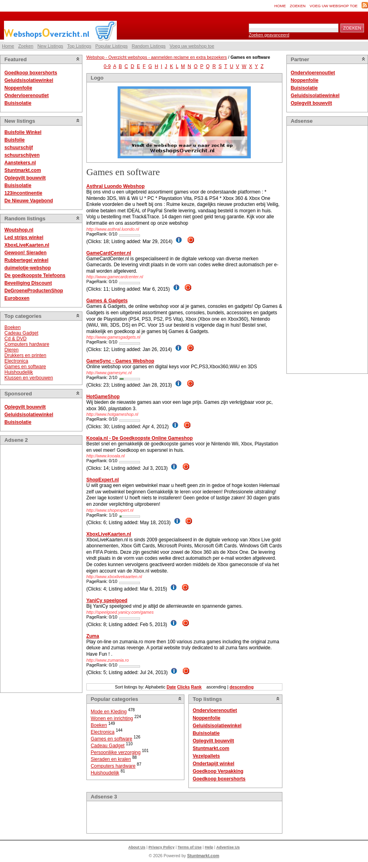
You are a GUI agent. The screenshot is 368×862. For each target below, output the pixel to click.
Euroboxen (17, 298)
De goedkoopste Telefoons (34, 275)
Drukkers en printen (25, 355)
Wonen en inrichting (112, 718)
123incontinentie (23, 193)
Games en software (25, 366)
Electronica (16, 361)
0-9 (107, 66)
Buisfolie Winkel (23, 132)
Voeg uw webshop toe (334, 6)
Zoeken (298, 6)
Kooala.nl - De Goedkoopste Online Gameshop (139, 438)
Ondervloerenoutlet (26, 95)
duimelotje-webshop (27, 268)
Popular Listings (111, 46)
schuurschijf (18, 147)
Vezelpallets (206, 756)
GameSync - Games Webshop (120, 361)
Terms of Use (190, 847)
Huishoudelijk (18, 372)
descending (242, 686)
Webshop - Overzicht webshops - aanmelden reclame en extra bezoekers (156, 57)
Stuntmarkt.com (22, 170)
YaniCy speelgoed (107, 600)
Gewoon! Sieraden (25, 252)
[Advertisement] (36, 568)
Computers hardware (26, 344)
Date (171, 686)
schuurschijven (22, 155)
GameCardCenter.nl (108, 253)
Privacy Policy (161, 847)
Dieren (11, 350)
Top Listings (79, 46)
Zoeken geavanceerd (269, 34)
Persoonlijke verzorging (116, 752)
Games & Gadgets (107, 300)
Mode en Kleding (109, 711)
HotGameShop (103, 396)
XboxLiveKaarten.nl (26, 245)
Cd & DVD (15, 338)
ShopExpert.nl (102, 480)
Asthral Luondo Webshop (115, 186)
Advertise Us (228, 847)
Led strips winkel (23, 237)
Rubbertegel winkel (26, 260)
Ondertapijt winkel (213, 763)
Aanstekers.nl (20, 163)
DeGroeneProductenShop (33, 290)
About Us (137, 847)
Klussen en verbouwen (28, 378)
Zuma (92, 636)
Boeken (12, 327)
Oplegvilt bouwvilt (25, 178)
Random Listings (149, 46)
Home (280, 6)
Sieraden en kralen (111, 759)
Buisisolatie (17, 103)
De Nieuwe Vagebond (28, 201)
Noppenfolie (18, 88)
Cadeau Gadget (21, 333)
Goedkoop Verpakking (218, 771)
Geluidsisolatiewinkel (28, 80)
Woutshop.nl (18, 230)
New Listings (50, 46)
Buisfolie (14, 140)
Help (209, 847)
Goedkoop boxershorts (30, 73)
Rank (196, 686)
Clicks (183, 686)
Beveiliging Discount (28, 283)
